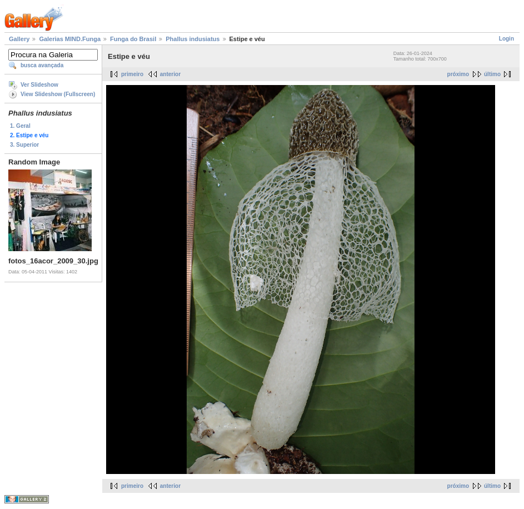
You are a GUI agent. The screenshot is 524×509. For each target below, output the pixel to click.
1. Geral (20, 126)
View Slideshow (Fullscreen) (58, 94)
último (492, 74)
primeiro (132, 74)
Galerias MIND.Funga (70, 39)
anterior (170, 74)
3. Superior (24, 145)
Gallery (19, 39)
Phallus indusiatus (192, 39)
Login (506, 39)
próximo (458, 74)
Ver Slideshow (39, 85)
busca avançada (42, 65)
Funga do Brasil (133, 39)
